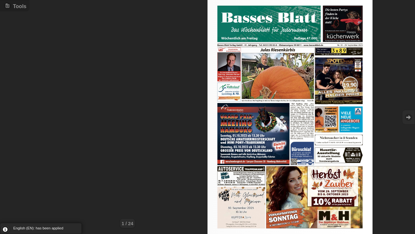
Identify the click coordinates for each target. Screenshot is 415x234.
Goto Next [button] (408, 117)
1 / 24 (127, 223)
